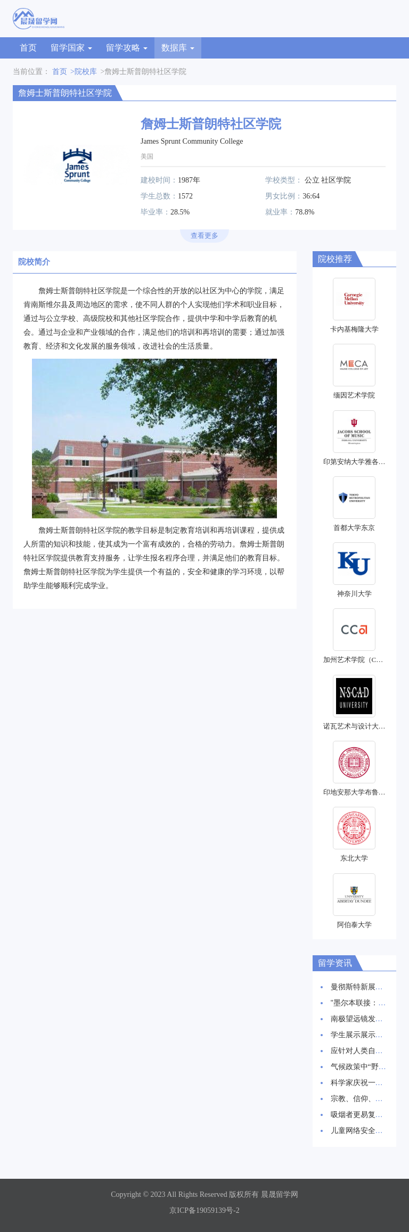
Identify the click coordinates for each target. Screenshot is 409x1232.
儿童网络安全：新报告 (368, 1131)
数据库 (177, 47)
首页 (28, 47)
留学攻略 (127, 47)
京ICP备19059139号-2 (204, 1210)
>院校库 (83, 72)
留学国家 (71, 47)
